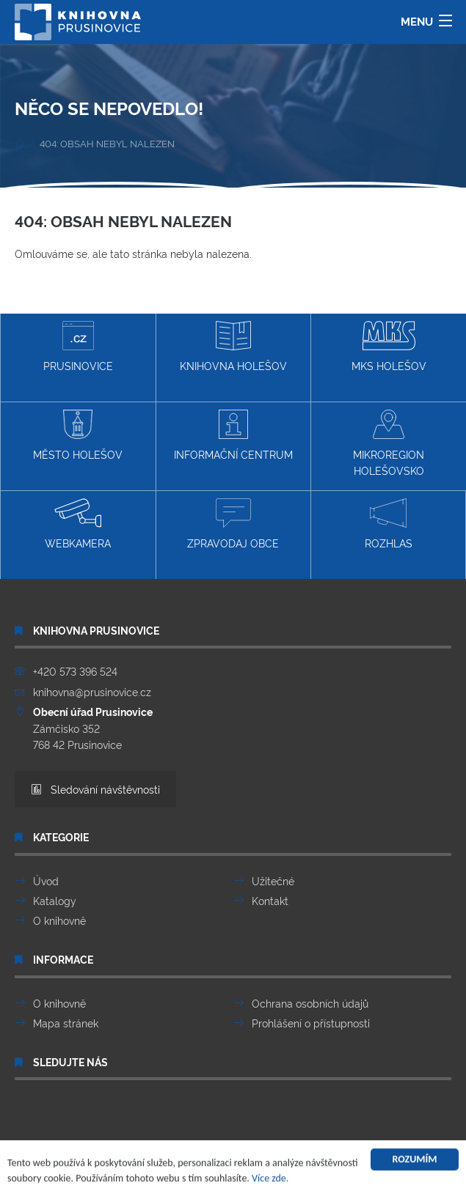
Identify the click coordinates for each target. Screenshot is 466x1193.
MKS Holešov (389, 346)
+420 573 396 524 (75, 671)
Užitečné (273, 880)
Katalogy (54, 900)
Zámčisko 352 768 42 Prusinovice (93, 727)
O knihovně (59, 920)
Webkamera (78, 524)
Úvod (46, 880)
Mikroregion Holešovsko (388, 443)
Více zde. (270, 1180)
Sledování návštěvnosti (96, 789)
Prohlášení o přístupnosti (311, 1023)
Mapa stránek (65, 1023)
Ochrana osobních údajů (310, 1003)
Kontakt (270, 900)
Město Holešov (78, 435)
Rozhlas (388, 524)
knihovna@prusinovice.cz (92, 691)
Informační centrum (233, 435)
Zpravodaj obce (233, 524)
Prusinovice (78, 346)
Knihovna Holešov (233, 346)
